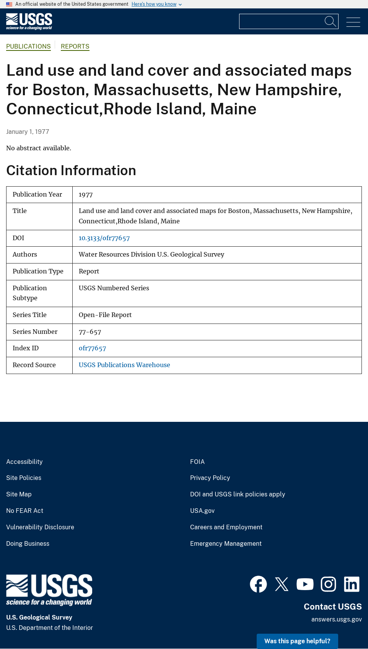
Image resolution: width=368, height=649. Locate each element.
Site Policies (23, 478)
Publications (28, 46)
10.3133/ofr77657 (104, 238)
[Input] (289, 21)
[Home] (29, 28)
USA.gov (202, 510)
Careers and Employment (226, 527)
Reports (75, 46)
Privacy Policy (210, 478)
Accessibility (24, 462)
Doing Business (27, 543)
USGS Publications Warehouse (124, 365)
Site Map (19, 494)
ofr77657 (92, 348)
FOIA (197, 462)
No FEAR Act (24, 510)
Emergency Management (226, 543)
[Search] (331, 21)
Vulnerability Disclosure (40, 527)
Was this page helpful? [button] (297, 641)
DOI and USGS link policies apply (237, 494)
